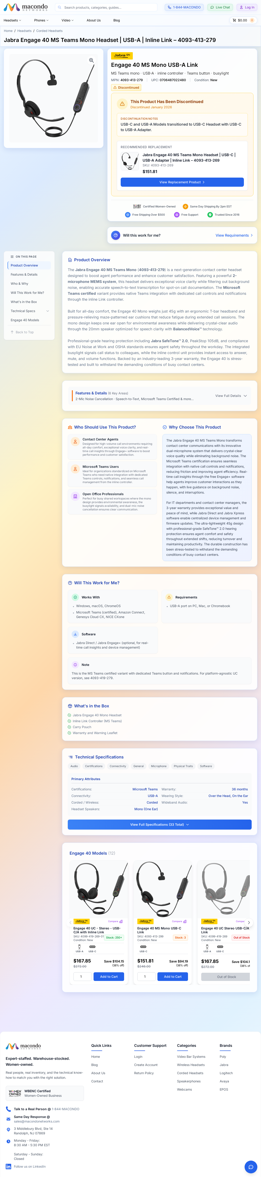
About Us (94, 20)
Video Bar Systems (191, 1056)
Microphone (159, 766)
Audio (74, 766)
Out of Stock (226, 977)
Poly (223, 1056)
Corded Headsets (49, 31)
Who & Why (19, 283)
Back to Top (22, 332)
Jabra (224, 1065)
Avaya (224, 1081)
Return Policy (144, 1073)
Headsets (12, 20)
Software (206, 766)
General (138, 766)
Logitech (226, 1073)
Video (68, 20)
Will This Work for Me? (27, 293)
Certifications (93, 766)
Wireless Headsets (191, 1065)
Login (138, 1056)
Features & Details (24, 274)
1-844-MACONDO (65, 1109)
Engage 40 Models (25, 320)
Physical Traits (183, 766)
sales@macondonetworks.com (37, 1121)
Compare (115, 921)
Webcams (184, 1089)
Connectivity (118, 766)
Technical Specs (23, 311)
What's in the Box (24, 302)
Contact (97, 1081)
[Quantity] (82, 976)
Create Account (146, 1065)
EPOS (224, 1089)
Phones (41, 20)
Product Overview (24, 265)
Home (8, 31)
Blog (116, 20)
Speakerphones (189, 1081)
